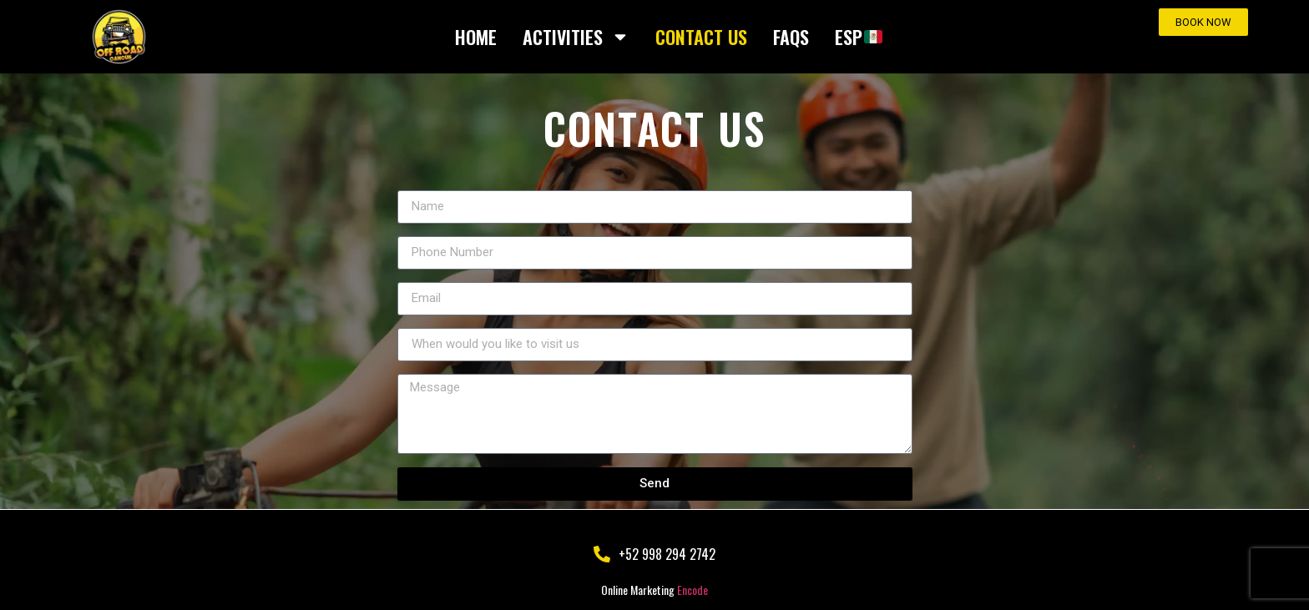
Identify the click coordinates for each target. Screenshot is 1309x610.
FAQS (791, 36)
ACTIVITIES (576, 37)
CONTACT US (701, 36)
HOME (476, 36)
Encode (692, 589)
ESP (858, 36)
